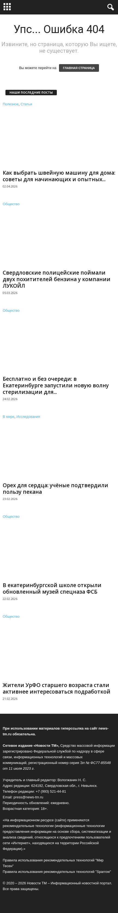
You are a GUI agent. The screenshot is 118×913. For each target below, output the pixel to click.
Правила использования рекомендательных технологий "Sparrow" (57, 872)
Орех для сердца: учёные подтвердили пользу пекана (55, 488)
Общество (11, 204)
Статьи (26, 104)
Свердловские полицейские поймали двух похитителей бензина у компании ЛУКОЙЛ (56, 279)
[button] (110, 7)
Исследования (28, 417)
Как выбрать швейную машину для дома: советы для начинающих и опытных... (59, 176)
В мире (8, 417)
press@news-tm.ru (28, 797)
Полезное (10, 104)
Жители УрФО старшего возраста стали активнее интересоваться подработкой (56, 688)
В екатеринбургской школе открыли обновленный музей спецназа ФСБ (52, 588)
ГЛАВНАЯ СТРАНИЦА (79, 68)
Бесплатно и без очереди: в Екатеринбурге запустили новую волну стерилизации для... (56, 385)
